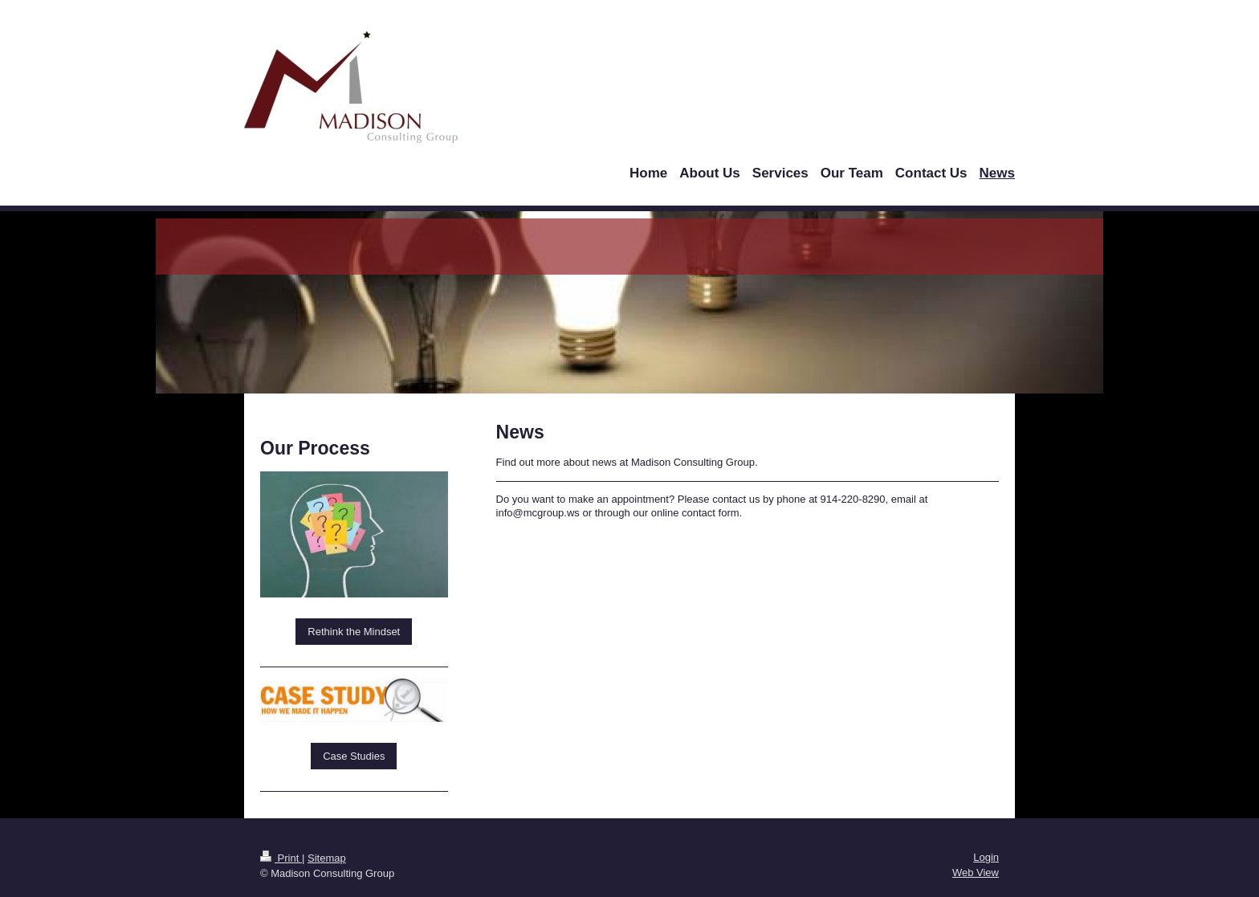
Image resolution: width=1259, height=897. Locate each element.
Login (986, 857)
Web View (975, 872)
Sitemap (327, 858)
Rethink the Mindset (354, 632)
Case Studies (354, 756)
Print (281, 858)
